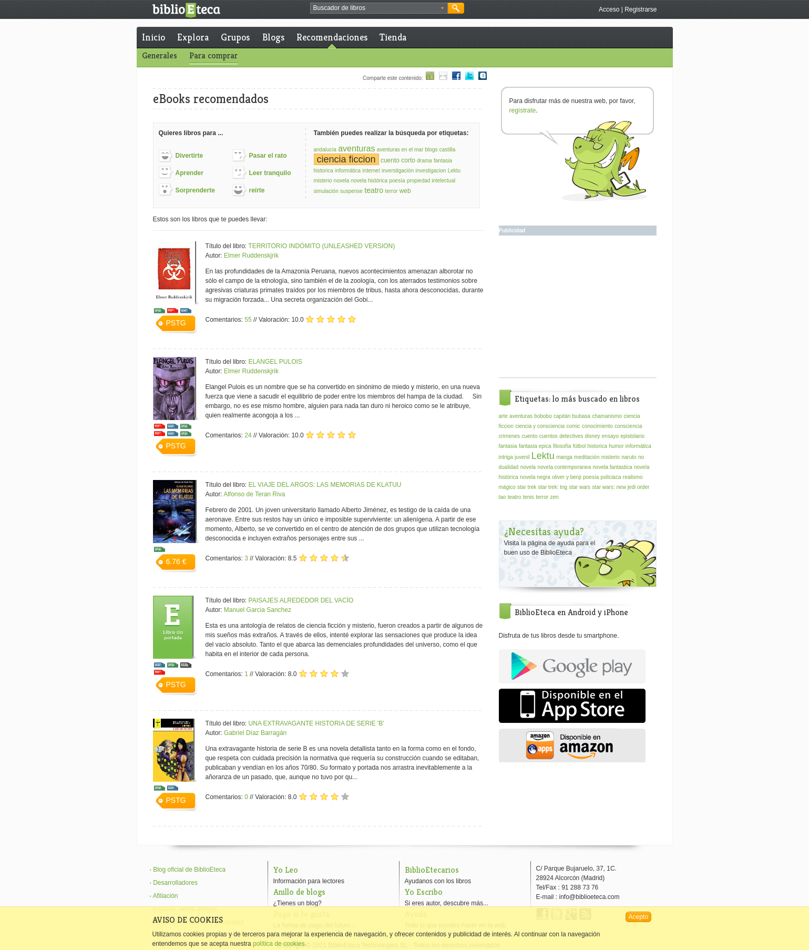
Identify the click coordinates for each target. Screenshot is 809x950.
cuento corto (398, 160)
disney (592, 436)
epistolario (632, 436)
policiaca (611, 477)
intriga (506, 457)
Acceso (609, 9)
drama (424, 161)
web (405, 191)
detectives (571, 436)
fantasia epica (535, 446)
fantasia (443, 161)
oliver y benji (566, 477)
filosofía (562, 446)
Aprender (189, 173)
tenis (528, 497)
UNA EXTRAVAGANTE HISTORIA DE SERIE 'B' (316, 723)
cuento (529, 436)
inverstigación (398, 170)
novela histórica (369, 180)
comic (573, 426)
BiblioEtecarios (432, 869)
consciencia (628, 426)
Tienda (393, 37)
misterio (323, 180)
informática (348, 170)
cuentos (548, 436)
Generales (159, 55)
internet (371, 170)
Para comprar (213, 55)
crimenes (509, 436)
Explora (193, 37)
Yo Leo (285, 869)
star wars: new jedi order (620, 487)
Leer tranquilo (270, 173)
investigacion (431, 170)
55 (247, 319)
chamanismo (607, 416)
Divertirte (189, 155)
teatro (373, 190)
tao (502, 497)
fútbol (579, 446)
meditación (586, 457)
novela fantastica (612, 467)
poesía (397, 180)
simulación (326, 191)
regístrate (522, 110)
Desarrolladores (175, 882)
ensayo (610, 436)
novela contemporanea (564, 467)
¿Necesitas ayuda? (544, 531)
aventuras (356, 148)
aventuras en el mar (400, 149)
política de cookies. (279, 943)
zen (554, 497)
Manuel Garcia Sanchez (257, 610)
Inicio (153, 37)
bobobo (542, 416)
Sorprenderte (195, 190)
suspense (351, 191)
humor (616, 446)
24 (247, 435)
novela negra (535, 477)
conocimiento (597, 426)
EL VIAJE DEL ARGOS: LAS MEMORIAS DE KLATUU (325, 484)
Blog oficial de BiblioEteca (189, 869)
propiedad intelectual (431, 180)
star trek (526, 487)
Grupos (235, 37)
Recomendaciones (331, 37)
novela (341, 180)
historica (323, 170)
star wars (579, 487)
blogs (431, 149)
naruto (628, 457)
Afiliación (165, 896)
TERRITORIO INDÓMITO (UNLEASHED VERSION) (321, 246)
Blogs (273, 37)
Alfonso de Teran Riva (254, 494)
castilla (447, 149)
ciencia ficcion (346, 159)
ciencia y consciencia (540, 426)
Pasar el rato (268, 155)
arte (503, 416)
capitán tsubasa (572, 416)
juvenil (522, 457)
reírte (257, 190)
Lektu (454, 170)
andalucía (325, 149)
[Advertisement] (578, 306)
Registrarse (640, 9)
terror (391, 191)
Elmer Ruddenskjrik (251, 255)
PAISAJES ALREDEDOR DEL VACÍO (301, 600)
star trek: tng (553, 487)
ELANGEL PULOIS (275, 361)
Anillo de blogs (299, 891)
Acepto (638, 917)
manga (564, 457)
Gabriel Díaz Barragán (255, 733)
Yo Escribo (424, 891)
